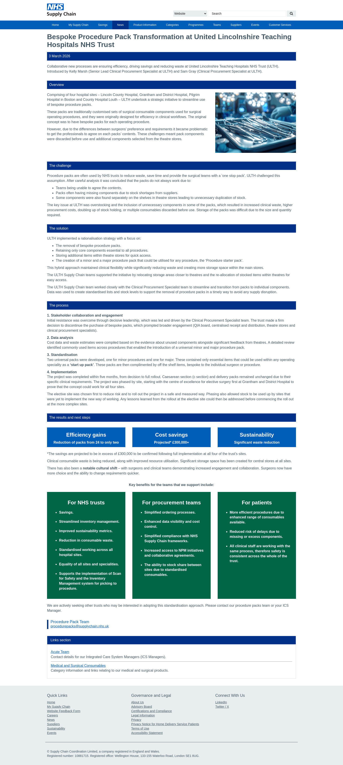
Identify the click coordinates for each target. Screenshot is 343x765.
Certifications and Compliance (151, 711)
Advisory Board (141, 706)
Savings (103, 24)
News (120, 24)
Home (55, 24)
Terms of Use (140, 728)
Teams (217, 24)
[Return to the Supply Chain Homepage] (87, 10)
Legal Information (143, 715)
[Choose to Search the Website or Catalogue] (190, 13)
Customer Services (280, 24)
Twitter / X (222, 706)
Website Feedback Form (63, 711)
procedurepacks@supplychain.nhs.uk (80, 626)
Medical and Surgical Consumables (78, 665)
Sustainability (56, 728)
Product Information (144, 24)
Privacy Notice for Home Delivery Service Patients (165, 724)
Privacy (136, 719)
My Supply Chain (79, 24)
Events (255, 24)
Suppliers (236, 24)
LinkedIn (221, 702)
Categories (172, 24)
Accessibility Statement (147, 733)
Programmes (195, 24)
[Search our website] (291, 13)
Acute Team (60, 652)
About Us (137, 702)
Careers (52, 715)
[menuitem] (55, 25)
